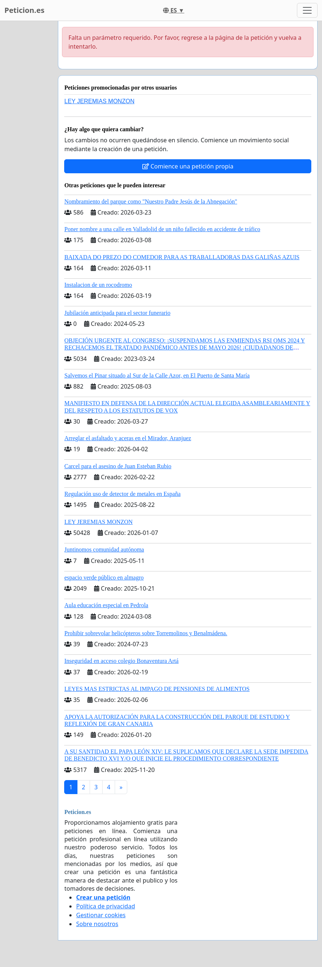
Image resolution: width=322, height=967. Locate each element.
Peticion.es (24, 10)
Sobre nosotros (97, 924)
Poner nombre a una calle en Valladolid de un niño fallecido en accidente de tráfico (162, 229)
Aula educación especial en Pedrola (106, 605)
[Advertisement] (26, 131)
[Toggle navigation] (307, 10)
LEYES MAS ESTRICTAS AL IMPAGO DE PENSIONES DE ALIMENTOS (156, 689)
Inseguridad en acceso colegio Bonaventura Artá (121, 661)
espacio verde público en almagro (103, 577)
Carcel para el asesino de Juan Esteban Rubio (117, 466)
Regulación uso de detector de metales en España (122, 494)
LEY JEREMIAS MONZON (99, 101)
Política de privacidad (105, 906)
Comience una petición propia (187, 166)
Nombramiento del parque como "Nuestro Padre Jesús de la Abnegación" (150, 201)
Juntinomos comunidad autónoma (104, 549)
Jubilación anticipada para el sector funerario (117, 313)
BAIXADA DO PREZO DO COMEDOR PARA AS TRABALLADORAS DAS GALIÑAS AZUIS (181, 257)
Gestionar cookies (100, 915)
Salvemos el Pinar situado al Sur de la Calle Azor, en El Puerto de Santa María (156, 375)
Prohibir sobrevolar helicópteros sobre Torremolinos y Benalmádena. (145, 633)
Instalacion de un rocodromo (98, 285)
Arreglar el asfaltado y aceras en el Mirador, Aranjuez (127, 438)
